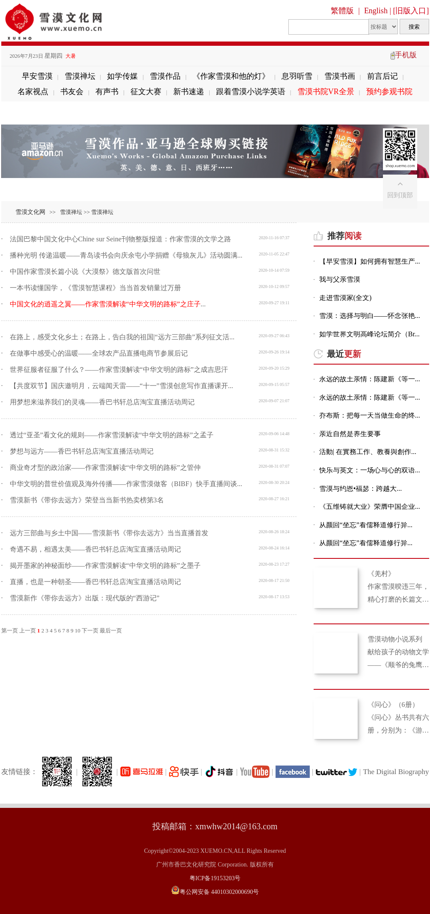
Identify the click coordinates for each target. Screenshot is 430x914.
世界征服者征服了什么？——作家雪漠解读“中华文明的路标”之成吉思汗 (119, 369)
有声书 (107, 91)
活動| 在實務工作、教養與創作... (367, 452)
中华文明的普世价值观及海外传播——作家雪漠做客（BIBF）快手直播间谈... (126, 483)
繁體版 (342, 10)
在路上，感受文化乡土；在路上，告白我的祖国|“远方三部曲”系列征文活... (122, 337)
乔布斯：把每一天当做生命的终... (369, 415)
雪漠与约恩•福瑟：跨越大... (360, 489)
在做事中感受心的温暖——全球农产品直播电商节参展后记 (99, 353)
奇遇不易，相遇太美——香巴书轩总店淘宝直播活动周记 (95, 549)
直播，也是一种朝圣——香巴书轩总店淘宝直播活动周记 (95, 581)
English (376, 10)
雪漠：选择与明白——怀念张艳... (369, 316)
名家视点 (33, 91)
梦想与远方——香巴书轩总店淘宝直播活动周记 (82, 451)
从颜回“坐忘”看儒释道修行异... (365, 525)
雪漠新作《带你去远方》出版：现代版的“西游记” (85, 598)
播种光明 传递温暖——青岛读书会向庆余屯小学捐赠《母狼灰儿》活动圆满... (126, 255)
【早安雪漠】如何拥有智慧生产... (369, 261)
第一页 (9, 630)
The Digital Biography (396, 772)
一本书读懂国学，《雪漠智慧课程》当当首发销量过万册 (95, 287)
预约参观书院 (389, 91)
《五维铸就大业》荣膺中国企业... (369, 507)
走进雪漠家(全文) (345, 298)
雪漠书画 (339, 76)
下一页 (90, 630)
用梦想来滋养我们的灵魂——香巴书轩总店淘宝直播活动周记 (102, 402)
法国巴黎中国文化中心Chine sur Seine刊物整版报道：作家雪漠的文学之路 (120, 239)
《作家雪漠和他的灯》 (231, 76)
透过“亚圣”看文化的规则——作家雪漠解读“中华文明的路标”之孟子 (112, 435)
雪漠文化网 (30, 212)
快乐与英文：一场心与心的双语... (369, 470)
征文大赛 (145, 91)
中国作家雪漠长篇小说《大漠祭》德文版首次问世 (85, 271)
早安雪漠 (37, 76)
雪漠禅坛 (80, 76)
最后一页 (111, 630)
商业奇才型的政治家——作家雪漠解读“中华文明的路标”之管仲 (105, 467)
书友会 (71, 91)
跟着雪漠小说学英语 (250, 91)
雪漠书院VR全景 (325, 91)
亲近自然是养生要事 (350, 434)
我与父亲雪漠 (339, 279)
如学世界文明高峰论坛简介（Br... (369, 334)
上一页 (27, 630)
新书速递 (188, 91)
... (108, 304)
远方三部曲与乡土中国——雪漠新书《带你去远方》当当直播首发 (109, 533)
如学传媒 (122, 76)
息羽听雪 (297, 76)
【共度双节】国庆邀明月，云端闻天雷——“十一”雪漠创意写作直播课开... (121, 385)
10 (77, 630)
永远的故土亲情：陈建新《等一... (369, 379)
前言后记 (382, 76)
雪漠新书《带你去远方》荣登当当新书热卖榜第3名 (87, 500)
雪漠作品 (165, 76)
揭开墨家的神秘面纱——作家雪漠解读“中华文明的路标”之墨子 (105, 565)
